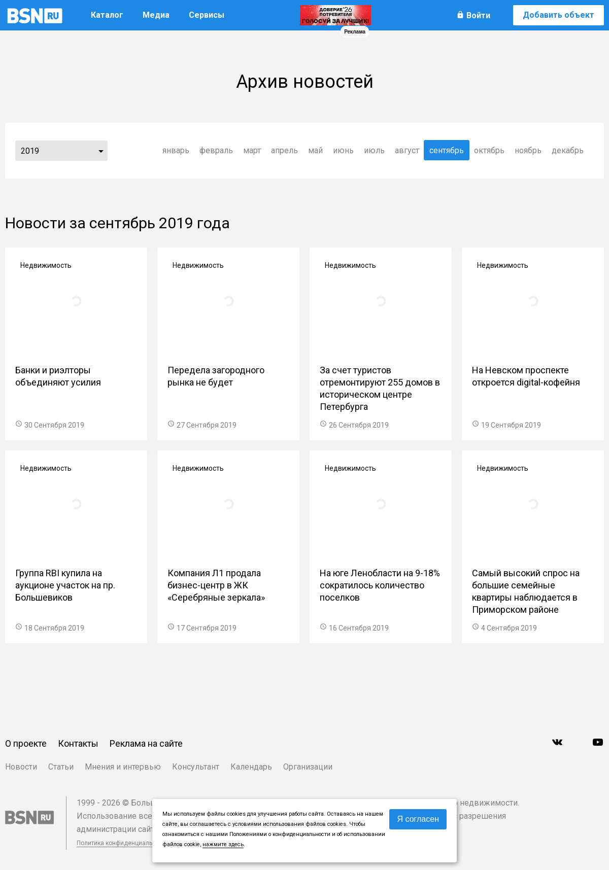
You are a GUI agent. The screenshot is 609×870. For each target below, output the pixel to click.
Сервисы (206, 15)
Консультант (195, 767)
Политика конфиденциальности (123, 843)
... (101, 150)
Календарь (251, 767)
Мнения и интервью (123, 767)
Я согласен (418, 819)
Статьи (61, 767)
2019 (30, 151)
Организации (307, 767)
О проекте (26, 743)
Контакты (78, 743)
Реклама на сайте (146, 743)
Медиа (156, 15)
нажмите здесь (223, 844)
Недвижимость (46, 265)
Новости (21, 767)
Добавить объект (558, 15)
